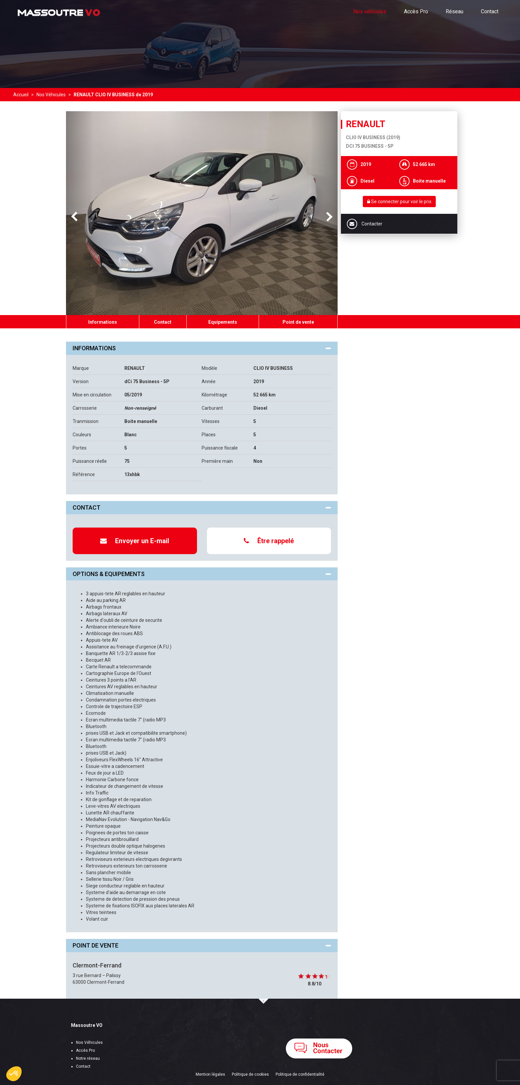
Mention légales (210, 1074)
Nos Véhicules (89, 1042)
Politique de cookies (250, 1074)
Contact (489, 11)
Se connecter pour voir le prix (399, 201)
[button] (14, 1074)
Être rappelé (269, 541)
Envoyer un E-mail (134, 541)
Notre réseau (88, 1058)
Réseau (454, 11)
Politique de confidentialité (300, 1074)
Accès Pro (416, 11)
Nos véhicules (369, 11)
